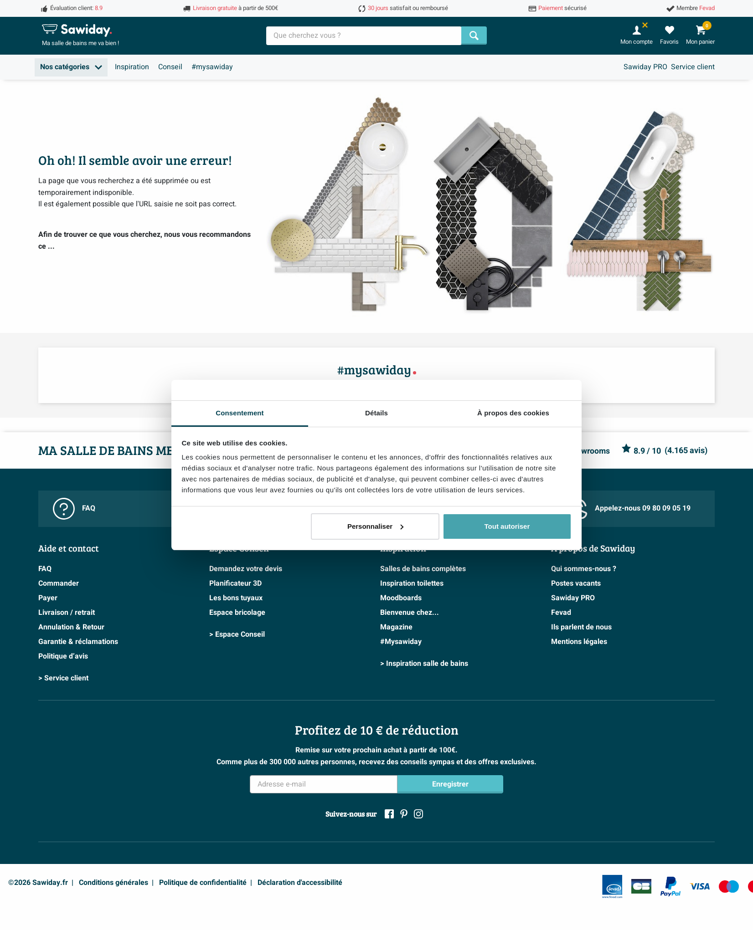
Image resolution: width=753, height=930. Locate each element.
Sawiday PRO (645, 66)
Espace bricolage (237, 612)
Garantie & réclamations (78, 641)
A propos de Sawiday (593, 548)
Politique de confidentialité (203, 882)
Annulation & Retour (71, 627)
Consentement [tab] (239, 413)
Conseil (170, 66)
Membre (695, 8)
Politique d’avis (63, 656)
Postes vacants (576, 583)
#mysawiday (212, 66)
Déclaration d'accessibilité (300, 882)
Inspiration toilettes (412, 583)
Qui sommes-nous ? (583, 568)
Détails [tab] (376, 413)
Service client (693, 66)
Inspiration (132, 66)
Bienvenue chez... (409, 612)
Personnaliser (375, 526)
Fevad (561, 612)
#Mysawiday (401, 641)
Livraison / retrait (66, 612)
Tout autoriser (507, 526)
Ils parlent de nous (581, 627)
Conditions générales (113, 882)
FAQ (74, 509)
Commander (58, 583)
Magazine (396, 627)
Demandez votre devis (245, 568)
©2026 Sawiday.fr (38, 882)
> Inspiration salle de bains (424, 663)
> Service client (63, 678)
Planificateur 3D (235, 583)
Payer (47, 598)
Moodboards (401, 598)
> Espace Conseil (237, 634)
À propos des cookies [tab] (513, 413)
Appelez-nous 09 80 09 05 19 (628, 508)
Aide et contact (68, 548)
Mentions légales (579, 641)
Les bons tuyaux (236, 598)
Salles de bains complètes (423, 568)
